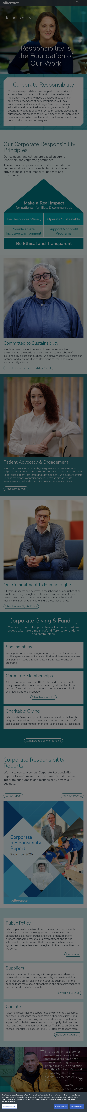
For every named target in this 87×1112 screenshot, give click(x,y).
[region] (43, 1102)
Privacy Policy (10, 1102)
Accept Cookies (61, 1106)
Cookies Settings (9, 1106)
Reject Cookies (76, 1106)
